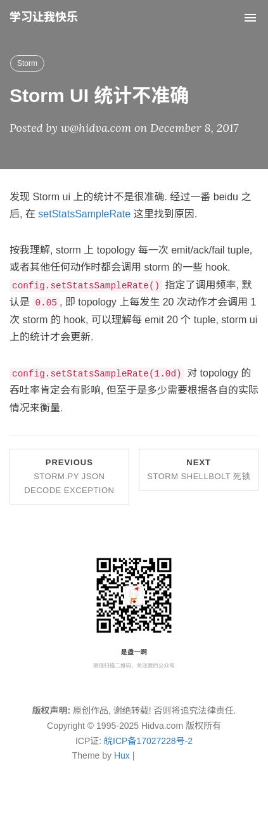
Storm (27, 63)
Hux (122, 755)
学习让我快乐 (44, 17)
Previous (69, 476)
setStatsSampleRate (84, 214)
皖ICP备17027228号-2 (148, 741)
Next (198, 469)
